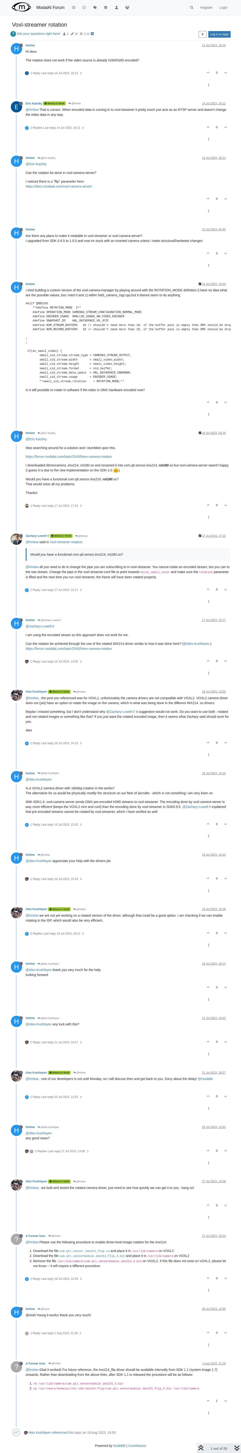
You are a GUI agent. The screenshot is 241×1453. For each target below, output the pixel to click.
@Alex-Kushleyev (196, 644)
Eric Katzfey (34, 103)
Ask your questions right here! (38, 34)
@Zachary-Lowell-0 (40, 626)
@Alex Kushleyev (48, 773)
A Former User (36, 1236)
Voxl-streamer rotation (66, 542)
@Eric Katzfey (47, 158)
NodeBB (119, 1446)
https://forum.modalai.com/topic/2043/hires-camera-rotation (69, 456)
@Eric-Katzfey (36, 164)
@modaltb (205, 1079)
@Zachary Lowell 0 (49, 620)
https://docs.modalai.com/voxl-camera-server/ (59, 186)
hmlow (30, 45)
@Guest (43, 1309)
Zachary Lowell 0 (37, 536)
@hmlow (74, 103)
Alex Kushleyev (36, 691)
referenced (60, 1432)
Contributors (137, 1446)
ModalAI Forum (50, 7)
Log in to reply (219, 34)
